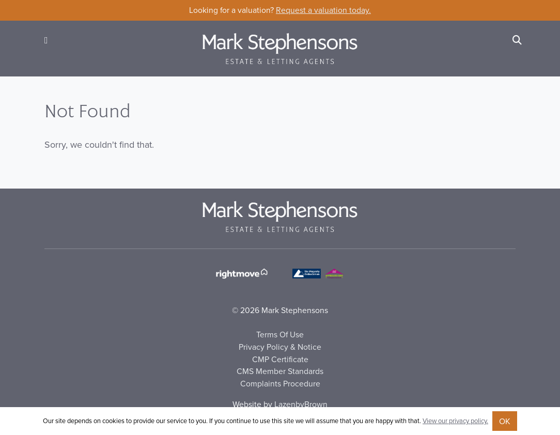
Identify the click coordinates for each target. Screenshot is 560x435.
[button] (46, 40)
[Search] (517, 40)
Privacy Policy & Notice (280, 346)
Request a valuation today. (323, 9)
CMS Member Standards (280, 371)
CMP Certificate (280, 359)
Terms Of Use (280, 334)
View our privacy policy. (455, 420)
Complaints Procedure (280, 383)
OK (504, 421)
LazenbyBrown (301, 404)
